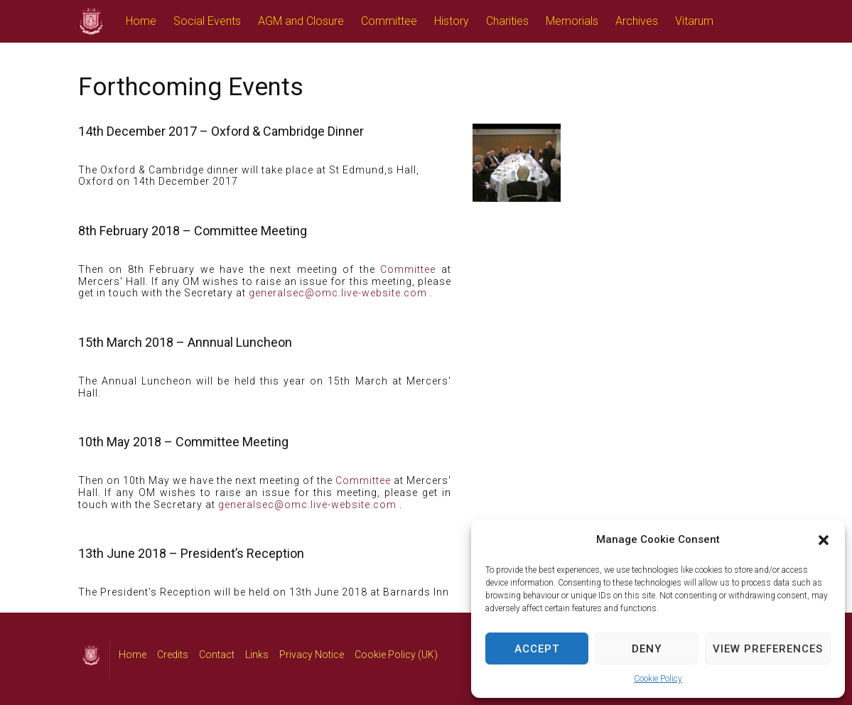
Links (257, 654)
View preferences (768, 648)
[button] (823, 540)
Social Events (207, 21)
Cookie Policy (658, 679)
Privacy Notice (311, 654)
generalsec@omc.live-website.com (338, 292)
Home (141, 21)
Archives (636, 21)
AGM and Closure (301, 21)
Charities (507, 21)
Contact (216, 654)
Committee (389, 21)
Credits (172, 654)
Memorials (572, 21)
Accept (536, 648)
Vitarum (694, 21)
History (451, 21)
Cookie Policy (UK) (396, 654)
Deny (647, 648)
